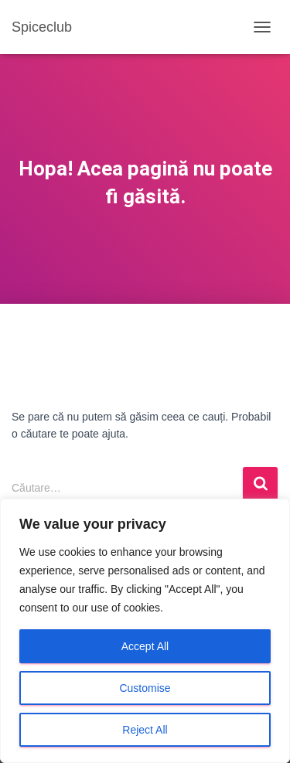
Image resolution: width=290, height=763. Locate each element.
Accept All (145, 646)
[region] (145, 631)
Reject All (144, 730)
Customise (144, 688)
